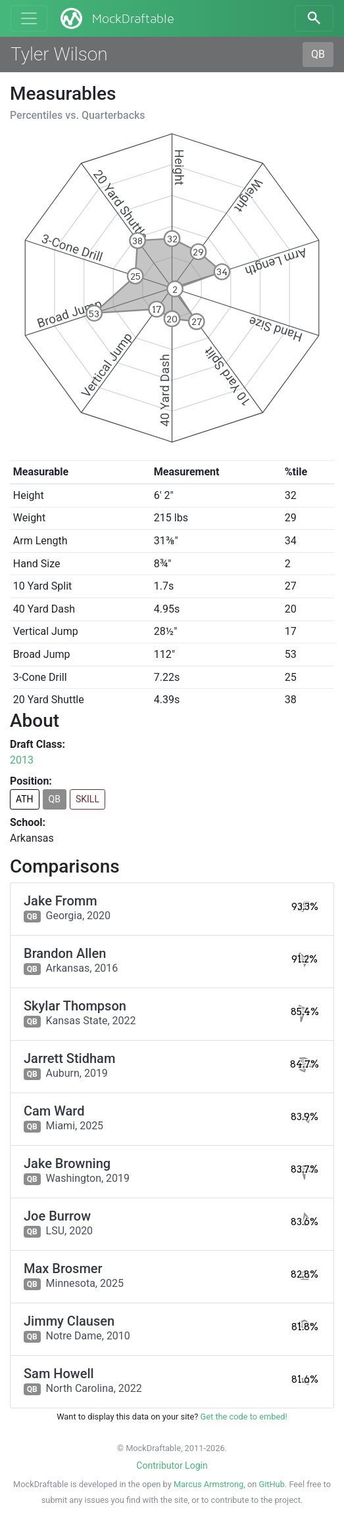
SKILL (87, 799)
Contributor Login (171, 1465)
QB (318, 54)
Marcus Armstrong (208, 1484)
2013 (22, 760)
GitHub (271, 1484)
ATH (25, 799)
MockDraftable (116, 18)
